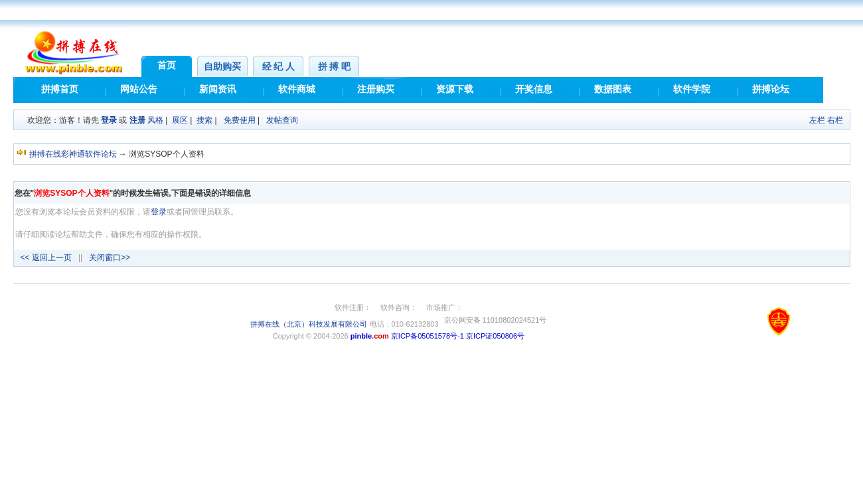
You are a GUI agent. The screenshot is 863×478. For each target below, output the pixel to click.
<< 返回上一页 (46, 257)
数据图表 (612, 89)
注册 (137, 120)
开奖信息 (533, 89)
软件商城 (296, 89)
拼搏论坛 (770, 89)
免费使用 (240, 120)
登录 (109, 120)
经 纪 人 (278, 67)
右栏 (835, 120)
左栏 (817, 120)
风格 (155, 120)
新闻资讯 (217, 89)
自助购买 (222, 67)
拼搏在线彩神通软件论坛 (73, 154)
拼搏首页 (59, 89)
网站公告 (138, 89)
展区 (180, 120)
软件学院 (691, 89)
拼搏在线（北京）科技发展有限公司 (308, 324)
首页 (166, 65)
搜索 (204, 120)
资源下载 (454, 89)
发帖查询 (282, 120)
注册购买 (375, 89)
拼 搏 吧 (334, 67)
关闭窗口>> (109, 257)
